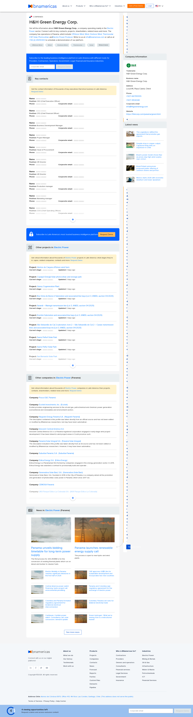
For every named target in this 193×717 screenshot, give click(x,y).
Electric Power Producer (63, 37)
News (92, 666)
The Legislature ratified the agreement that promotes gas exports (148, 134)
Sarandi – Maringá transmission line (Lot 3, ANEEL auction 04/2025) (65, 306)
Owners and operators (125, 662)
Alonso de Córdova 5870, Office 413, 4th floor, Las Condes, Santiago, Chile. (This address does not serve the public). (87, 696)
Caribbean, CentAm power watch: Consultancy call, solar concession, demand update (56, 617)
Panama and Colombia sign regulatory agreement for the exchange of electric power (100, 588)
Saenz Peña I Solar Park (47, 347)
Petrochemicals (148, 673)
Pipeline (93, 687)
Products (79, 6)
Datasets (93, 684)
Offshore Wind (78, 34)
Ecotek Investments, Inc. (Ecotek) (53, 405)
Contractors (121, 655)
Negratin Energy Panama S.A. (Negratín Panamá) (59, 417)
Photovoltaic (43, 37)
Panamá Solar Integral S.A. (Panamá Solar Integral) (60, 441)
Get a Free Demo (136, 6)
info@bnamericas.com (95, 37)
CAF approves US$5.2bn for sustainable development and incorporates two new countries (101, 574)
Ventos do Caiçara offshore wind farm (53, 267)
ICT (143, 677)
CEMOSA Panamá (46, 485)
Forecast (93, 670)
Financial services (123, 670)
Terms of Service (35, 701)
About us (66, 6)
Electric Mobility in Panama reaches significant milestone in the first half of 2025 (57, 574)
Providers (120, 659)
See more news (73, 632)
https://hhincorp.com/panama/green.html (143, 114)
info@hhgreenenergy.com (137, 107)
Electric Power (61, 247)
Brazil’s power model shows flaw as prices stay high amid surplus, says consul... (149, 157)
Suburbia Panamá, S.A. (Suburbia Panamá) (56, 453)
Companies (94, 659)
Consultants (121, 666)
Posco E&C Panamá (47, 398)
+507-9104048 (133, 100)
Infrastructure (147, 666)
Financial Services (149, 680)
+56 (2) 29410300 (37, 40)
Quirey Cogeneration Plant (48, 286)
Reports (93, 673)
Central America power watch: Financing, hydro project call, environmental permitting (57, 588)
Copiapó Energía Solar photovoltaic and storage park (59, 277)
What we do (68, 655)
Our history (67, 659)
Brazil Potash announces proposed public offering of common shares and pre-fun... (148, 168)
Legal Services (122, 673)
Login (150, 6)
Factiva (92, 677)
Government (121, 677)
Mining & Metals (148, 659)
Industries (119, 6)
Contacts (93, 662)
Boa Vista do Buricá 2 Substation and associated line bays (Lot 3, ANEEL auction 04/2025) (75, 296)
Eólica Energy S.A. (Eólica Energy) (53, 460)
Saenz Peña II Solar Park (47, 337)
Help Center (61, 701)
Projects (93, 655)
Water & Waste (148, 670)
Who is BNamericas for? (99, 6)
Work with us (68, 666)
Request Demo (64, 67)
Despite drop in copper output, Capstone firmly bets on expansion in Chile (148, 146)
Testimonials (68, 662)
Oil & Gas (146, 662)
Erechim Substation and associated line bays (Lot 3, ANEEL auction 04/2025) (69, 315)
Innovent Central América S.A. (51, 429)
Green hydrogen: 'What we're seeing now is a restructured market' (100, 617)
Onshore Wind (96, 34)
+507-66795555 (133, 96)
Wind (87, 34)
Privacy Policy (49, 701)
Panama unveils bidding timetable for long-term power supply (51, 551)
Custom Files (95, 680)
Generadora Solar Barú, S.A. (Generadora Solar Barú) (61, 472)
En (158, 6)
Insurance (120, 680)
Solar (35, 37)
